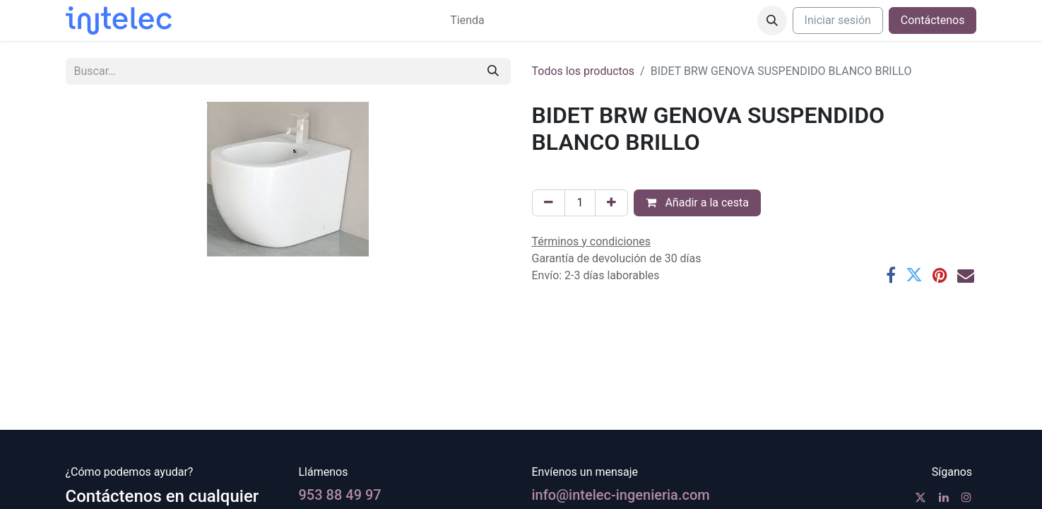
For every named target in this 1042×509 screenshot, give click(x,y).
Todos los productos (583, 71)
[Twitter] (914, 275)
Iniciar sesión (838, 20)
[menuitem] (467, 20)
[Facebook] (891, 275)
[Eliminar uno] (548, 202)
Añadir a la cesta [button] (697, 202)
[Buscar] (493, 71)
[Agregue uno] (611, 202)
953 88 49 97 (340, 494)
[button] (772, 20)
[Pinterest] (940, 275)
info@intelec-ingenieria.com (621, 494)
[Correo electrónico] (965, 275)
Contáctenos (933, 20)
